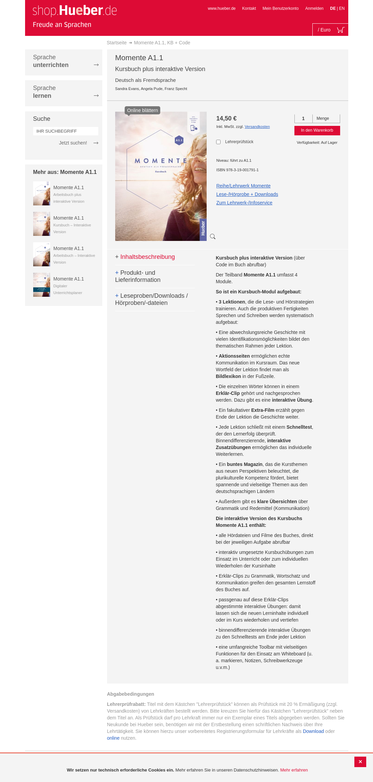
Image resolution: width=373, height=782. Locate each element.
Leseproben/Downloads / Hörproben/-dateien (151, 299)
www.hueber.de (221, 8)
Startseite (117, 42)
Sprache (51, 61)
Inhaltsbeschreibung (145, 256)
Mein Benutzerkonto (281, 8)
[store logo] (74, 16)
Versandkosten (257, 127)
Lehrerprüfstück (239, 142)
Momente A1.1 (69, 187)
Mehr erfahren (294, 770)
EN (342, 8)
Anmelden (314, 8)
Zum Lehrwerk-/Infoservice (244, 202)
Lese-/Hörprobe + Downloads (247, 194)
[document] (187, 770)
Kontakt (249, 8)
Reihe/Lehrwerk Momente (243, 185)
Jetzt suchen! (73, 143)
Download (313, 731)
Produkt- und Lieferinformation (138, 276)
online (113, 738)
